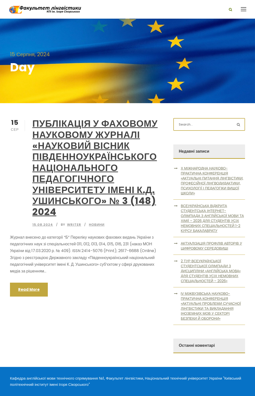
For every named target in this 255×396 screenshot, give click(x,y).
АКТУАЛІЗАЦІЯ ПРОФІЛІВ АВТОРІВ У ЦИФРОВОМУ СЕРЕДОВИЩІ (211, 246)
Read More (29, 289)
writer (74, 224)
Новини (97, 224)
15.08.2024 (42, 224)
